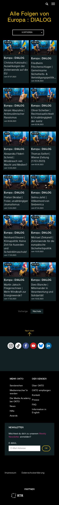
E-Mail (13, 443)
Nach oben (29, 333)
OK (46, 448)
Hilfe (12, 411)
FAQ (34, 405)
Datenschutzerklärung (33, 473)
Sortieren (32, 32)
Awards (14, 416)
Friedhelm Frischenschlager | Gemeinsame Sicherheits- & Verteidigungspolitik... (43, 70)
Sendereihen (16, 386)
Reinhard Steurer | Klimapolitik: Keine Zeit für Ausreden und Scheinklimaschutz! (15, 244)
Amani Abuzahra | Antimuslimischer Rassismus (14, 114)
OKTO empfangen (41, 390)
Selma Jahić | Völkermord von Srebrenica (40, 201)
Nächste (37, 311)
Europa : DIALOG (14, 57)
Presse (35, 400)
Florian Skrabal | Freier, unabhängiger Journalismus (16, 201)
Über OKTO (38, 386)
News (13, 406)
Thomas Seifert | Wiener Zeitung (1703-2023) (40, 158)
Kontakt (36, 395)
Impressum (10, 473)
